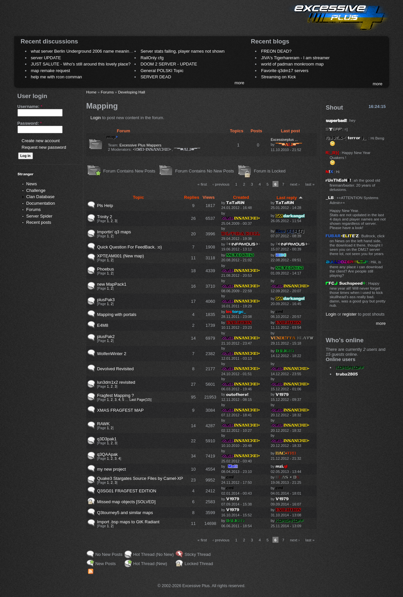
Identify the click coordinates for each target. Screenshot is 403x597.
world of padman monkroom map (292, 64)
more (240, 82)
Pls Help (105, 205)
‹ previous (221, 184)
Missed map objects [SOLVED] (126, 501)
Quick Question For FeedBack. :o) (129, 247)
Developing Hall (131, 92)
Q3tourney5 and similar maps (125, 512)
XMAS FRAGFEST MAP (120, 410)
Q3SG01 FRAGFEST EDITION (127, 490)
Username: (30, 106)
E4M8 (102, 325)
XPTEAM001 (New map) (120, 255)
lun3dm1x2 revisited (116, 382)
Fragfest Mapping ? (115, 395)
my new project (111, 469)
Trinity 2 (104, 216)
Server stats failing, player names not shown (182, 51)
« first (202, 184)
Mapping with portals (116, 314)
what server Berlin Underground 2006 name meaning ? (83, 51)
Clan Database (40, 196)
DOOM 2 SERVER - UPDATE (168, 64)
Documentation (40, 203)
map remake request (50, 70)
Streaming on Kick (278, 76)
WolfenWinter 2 (112, 353)
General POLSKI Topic (162, 70)
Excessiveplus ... (284, 140)
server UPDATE (46, 57)
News (31, 183)
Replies (191, 197)
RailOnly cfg (151, 57)
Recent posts (38, 222)
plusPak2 (106, 336)
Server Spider (39, 216)
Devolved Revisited (115, 368)
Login (96, 117)
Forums (33, 209)
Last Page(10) (140, 400)
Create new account (41, 140)
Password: (29, 123)
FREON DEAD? (276, 51)
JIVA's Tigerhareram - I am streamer (295, 57)
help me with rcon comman (56, 76)
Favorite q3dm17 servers (284, 70)
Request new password (44, 147)
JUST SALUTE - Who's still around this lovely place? (81, 64)
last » (310, 184)
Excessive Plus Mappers (140, 145)
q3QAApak (107, 454)
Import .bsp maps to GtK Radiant (128, 521)
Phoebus (105, 269)
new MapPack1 (112, 284)
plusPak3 (106, 299)
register (349, 314)
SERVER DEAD (155, 76)
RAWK (103, 423)
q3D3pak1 (107, 438)
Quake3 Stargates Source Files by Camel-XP (140, 478)
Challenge (36, 190)
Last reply (289, 197)
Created (241, 197)
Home (91, 92)
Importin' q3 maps (114, 231)
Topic (138, 197)
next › (295, 184)
